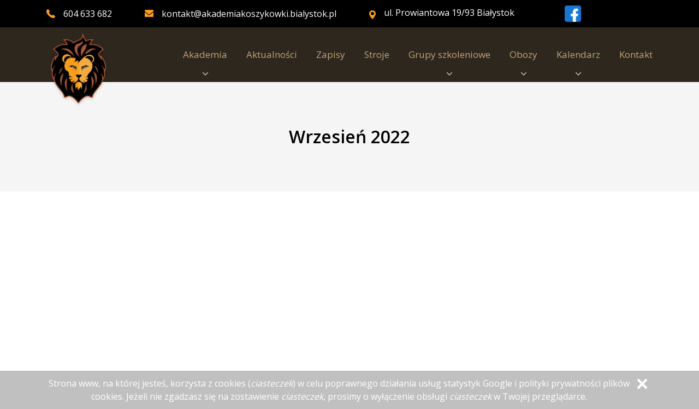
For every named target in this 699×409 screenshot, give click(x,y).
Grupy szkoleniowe (449, 62)
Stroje (376, 54)
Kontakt (636, 54)
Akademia (205, 62)
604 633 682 (87, 14)
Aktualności (271, 54)
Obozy (523, 62)
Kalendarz (578, 62)
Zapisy (330, 54)
